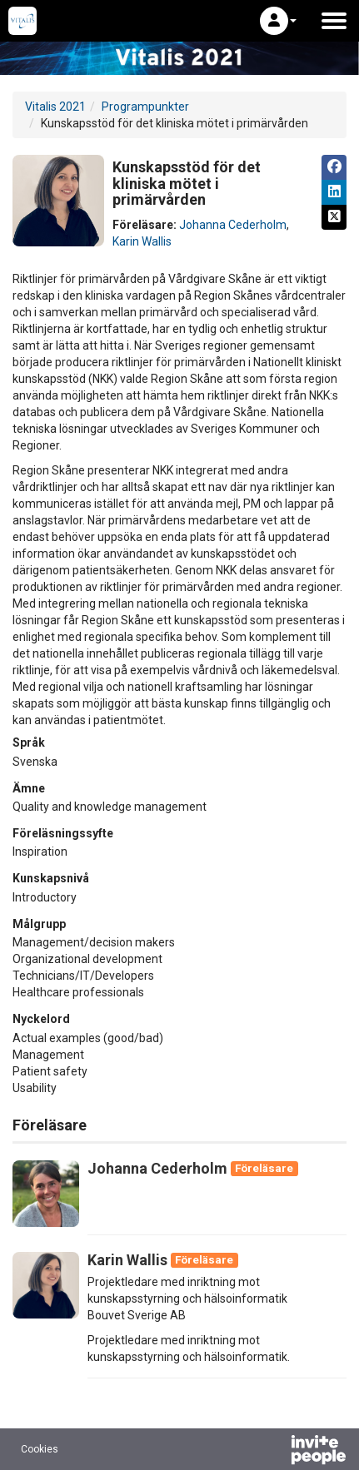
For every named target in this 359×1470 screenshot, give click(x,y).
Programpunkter (145, 106)
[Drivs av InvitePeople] (275, 1451)
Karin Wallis (142, 241)
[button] (278, 21)
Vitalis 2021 (55, 106)
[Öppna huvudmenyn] (334, 21)
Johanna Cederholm (233, 224)
